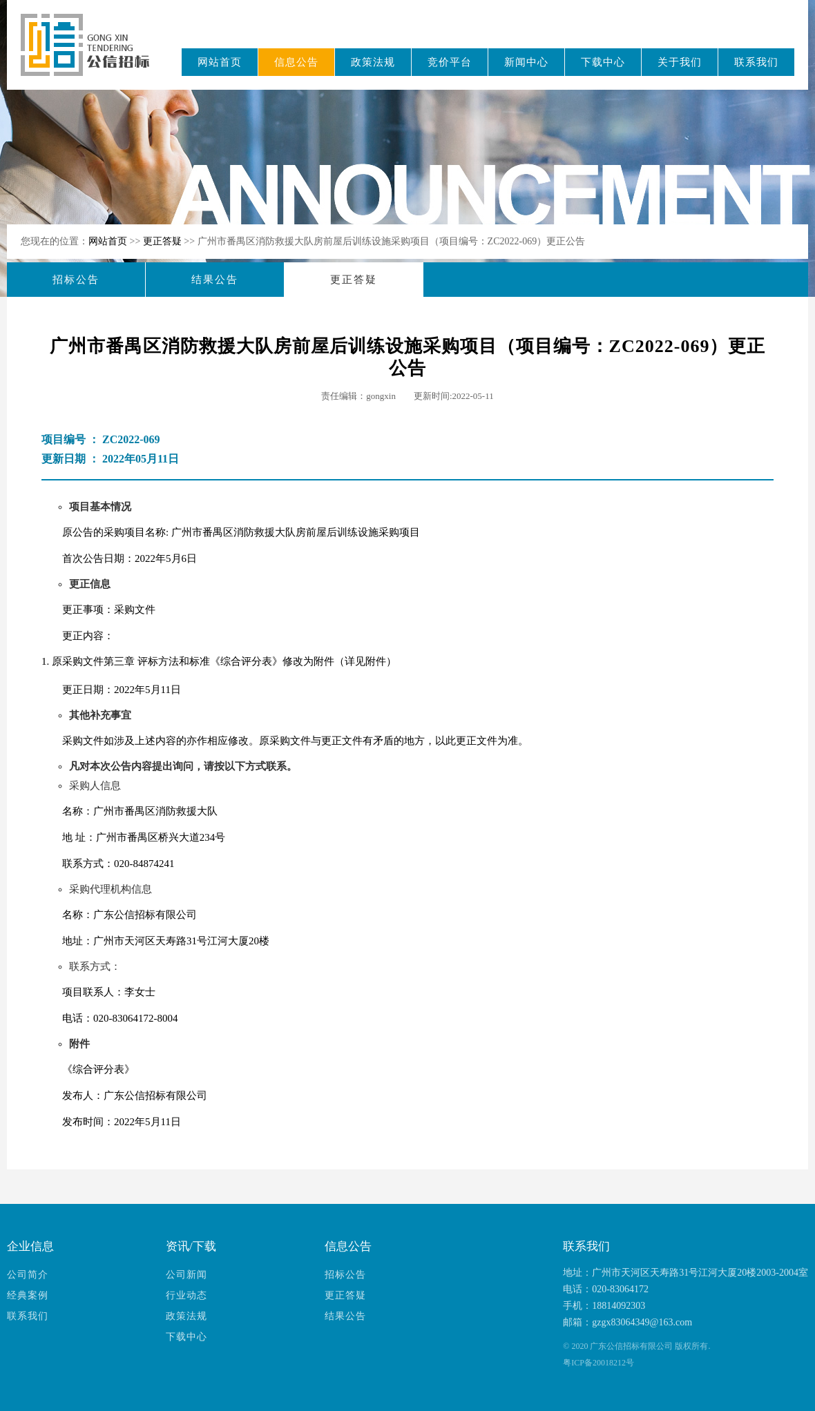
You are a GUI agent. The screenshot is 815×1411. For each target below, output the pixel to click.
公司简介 (27, 1274)
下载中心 (603, 62)
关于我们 (680, 62)
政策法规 (373, 62)
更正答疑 (163, 241)
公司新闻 (186, 1274)
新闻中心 (526, 62)
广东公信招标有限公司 (91, 54)
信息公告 (296, 62)
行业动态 (186, 1295)
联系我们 (756, 62)
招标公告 (75, 279)
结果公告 (214, 279)
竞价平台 (450, 62)
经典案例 (27, 1295)
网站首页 (220, 62)
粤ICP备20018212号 (598, 1363)
